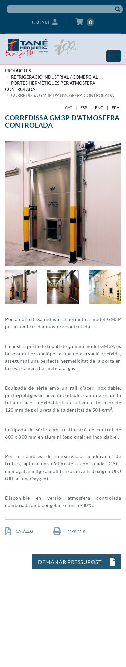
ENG (99, 107)
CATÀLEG (19, 531)
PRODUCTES (18, 70)
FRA (115, 107)
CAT (68, 107)
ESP (83, 107)
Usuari (45, 22)
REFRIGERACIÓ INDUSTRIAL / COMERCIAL (54, 77)
